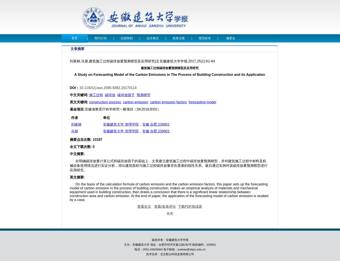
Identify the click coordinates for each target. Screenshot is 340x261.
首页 (75, 38)
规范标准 (205, 38)
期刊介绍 (101, 38)
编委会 (230, 38)
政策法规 (179, 38)
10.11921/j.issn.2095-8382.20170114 (108, 88)
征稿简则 (127, 38)
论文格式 (153, 38)
